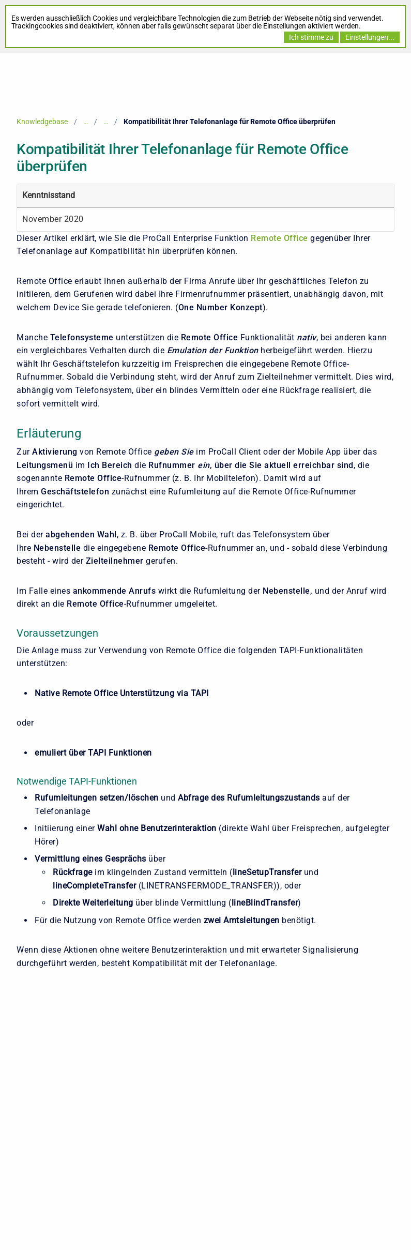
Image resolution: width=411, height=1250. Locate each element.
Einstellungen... (369, 37)
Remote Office (279, 238)
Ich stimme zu (311, 37)
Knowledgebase (42, 121)
